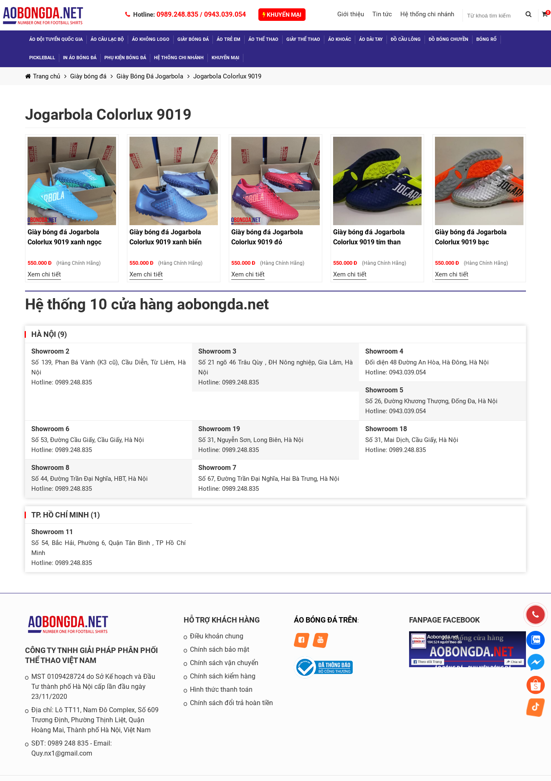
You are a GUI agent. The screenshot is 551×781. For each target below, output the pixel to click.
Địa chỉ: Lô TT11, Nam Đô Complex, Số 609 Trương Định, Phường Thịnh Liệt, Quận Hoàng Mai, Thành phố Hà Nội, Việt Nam (95, 720)
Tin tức (382, 14)
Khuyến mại (282, 14)
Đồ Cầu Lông (406, 39)
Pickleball (42, 57)
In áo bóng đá (79, 57)
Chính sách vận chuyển (224, 663)
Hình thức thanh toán (221, 689)
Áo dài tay (371, 39)
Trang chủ (42, 76)
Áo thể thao (263, 39)
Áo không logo (150, 39)
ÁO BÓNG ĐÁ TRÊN (325, 619)
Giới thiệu (350, 14)
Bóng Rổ (486, 39)
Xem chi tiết (44, 274)
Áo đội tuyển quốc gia (56, 39)
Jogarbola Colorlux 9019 (227, 76)
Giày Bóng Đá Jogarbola (149, 76)
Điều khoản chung (216, 636)
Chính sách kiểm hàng (222, 676)
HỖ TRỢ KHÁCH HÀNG (222, 619)
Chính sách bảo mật (219, 649)
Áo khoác (339, 39)
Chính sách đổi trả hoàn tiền (231, 703)
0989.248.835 (177, 14)
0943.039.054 (225, 14)
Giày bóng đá (193, 39)
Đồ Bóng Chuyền (448, 39)
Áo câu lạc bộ (107, 39)
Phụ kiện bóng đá (125, 57)
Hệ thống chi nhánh (427, 14)
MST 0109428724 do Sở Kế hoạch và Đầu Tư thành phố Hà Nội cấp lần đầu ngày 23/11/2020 (93, 687)
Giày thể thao (303, 39)
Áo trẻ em (228, 39)
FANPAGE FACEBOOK (444, 619)
